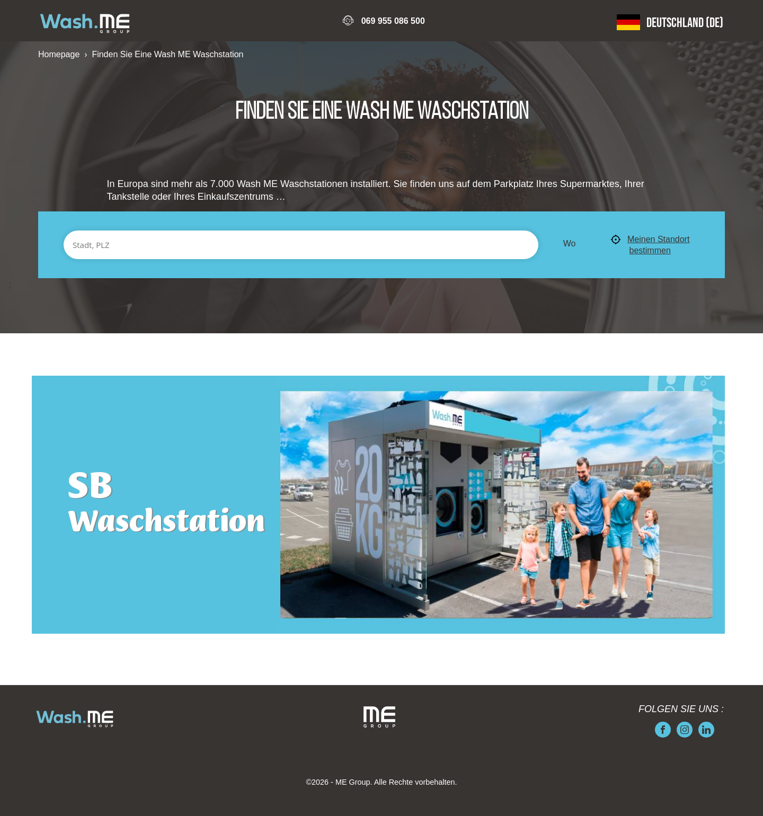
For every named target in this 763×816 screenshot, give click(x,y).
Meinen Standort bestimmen (649, 244)
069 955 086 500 (393, 20)
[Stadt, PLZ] (301, 244)
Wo (569, 243)
